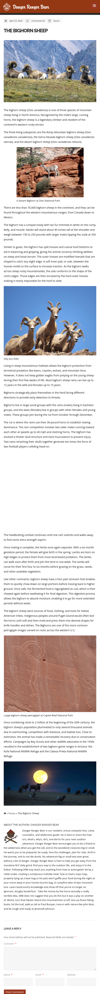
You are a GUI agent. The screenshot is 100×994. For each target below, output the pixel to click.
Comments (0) (38, 20)
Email (39, 974)
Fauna (56, 20)
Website (71, 974)
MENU (94, 5)
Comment (10, 943)
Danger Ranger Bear (45, 824)
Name (8, 974)
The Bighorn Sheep (25, 30)
